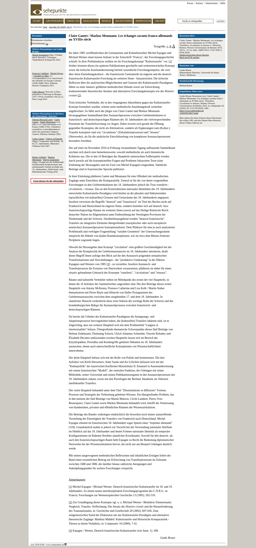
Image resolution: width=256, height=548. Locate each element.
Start (45, 27)
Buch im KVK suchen (189, 57)
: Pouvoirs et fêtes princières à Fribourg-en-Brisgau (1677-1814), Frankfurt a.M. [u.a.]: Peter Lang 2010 (47, 95)
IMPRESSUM (143, 20)
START (37, 20)
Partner (199, 3)
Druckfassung (40, 43)
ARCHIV (160, 20)
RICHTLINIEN (123, 20)
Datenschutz (212, 3)
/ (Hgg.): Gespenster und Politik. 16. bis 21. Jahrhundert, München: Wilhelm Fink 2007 (47, 142)
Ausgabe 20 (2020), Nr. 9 (60, 27)
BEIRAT (106, 20)
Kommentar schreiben (42, 40)
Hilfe (222, 3)
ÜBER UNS (73, 20)
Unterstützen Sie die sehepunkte (48, 181)
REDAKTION (91, 20)
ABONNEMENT (55, 20)
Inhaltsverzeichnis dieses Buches (194, 55)
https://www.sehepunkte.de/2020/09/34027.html (192, 111)
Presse (190, 3)
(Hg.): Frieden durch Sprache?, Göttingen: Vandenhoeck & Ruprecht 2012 (47, 57)
